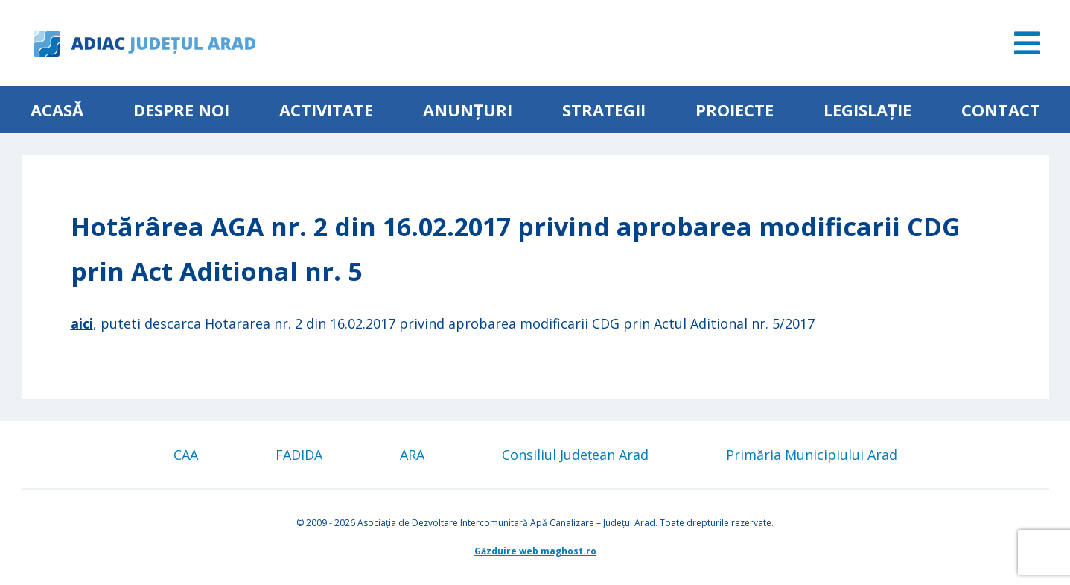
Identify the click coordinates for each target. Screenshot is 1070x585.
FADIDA (299, 455)
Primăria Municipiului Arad (811, 455)
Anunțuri (467, 109)
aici (82, 323)
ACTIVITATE (326, 109)
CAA (185, 455)
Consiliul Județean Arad (575, 455)
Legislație (867, 109)
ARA (412, 455)
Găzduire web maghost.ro (535, 551)
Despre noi (181, 109)
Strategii (604, 109)
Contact (1000, 109)
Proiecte (734, 109)
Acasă (57, 109)
